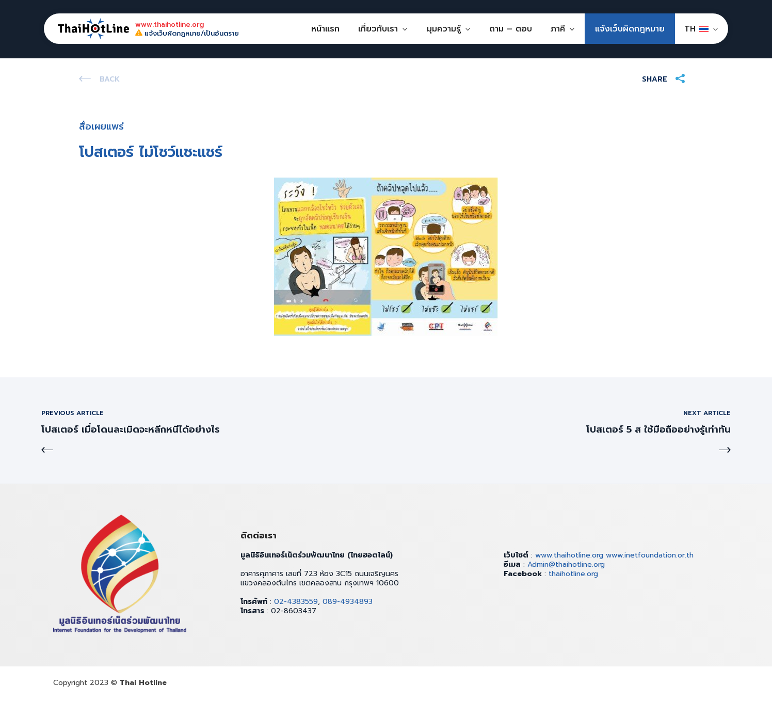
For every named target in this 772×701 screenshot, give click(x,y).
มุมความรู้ (444, 29)
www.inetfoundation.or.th (650, 555)
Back (110, 79)
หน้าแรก (325, 29)
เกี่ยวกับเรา (378, 29)
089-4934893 (348, 601)
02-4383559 (296, 601)
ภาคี (558, 29)
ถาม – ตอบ (511, 29)
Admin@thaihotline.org (566, 564)
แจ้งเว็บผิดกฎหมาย (630, 29)
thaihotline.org (573, 573)
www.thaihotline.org (569, 555)
